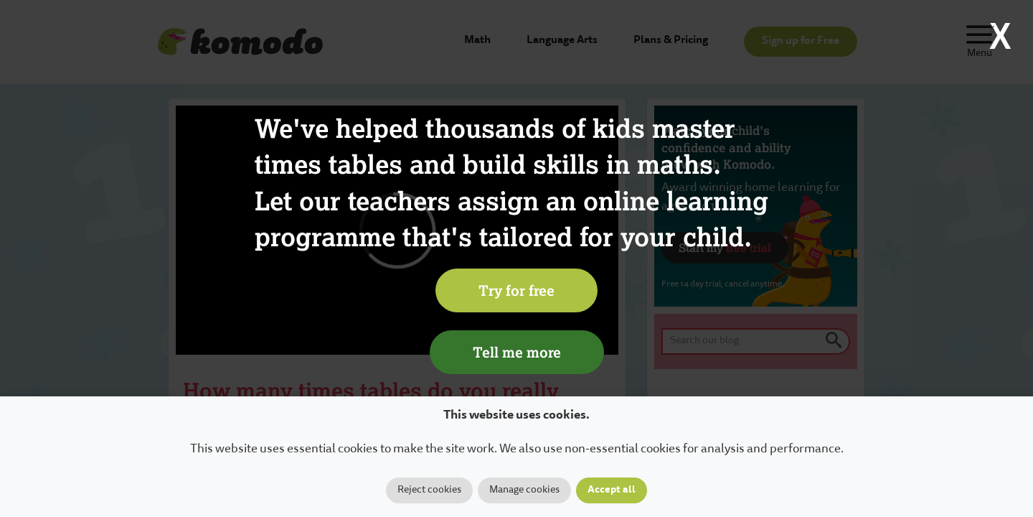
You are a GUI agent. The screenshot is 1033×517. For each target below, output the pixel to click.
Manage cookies (524, 490)
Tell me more (517, 351)
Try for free (516, 290)
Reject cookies (429, 490)
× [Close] (992, 29)
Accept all (612, 490)
